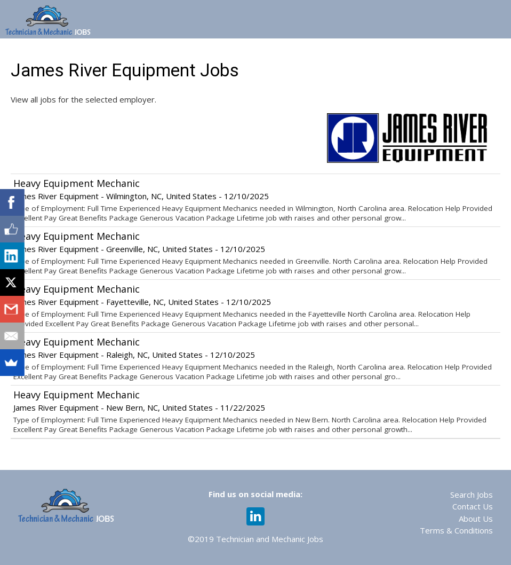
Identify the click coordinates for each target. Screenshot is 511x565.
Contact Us (472, 506)
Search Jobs (471, 494)
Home (71, 52)
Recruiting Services (428, 52)
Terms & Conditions (456, 530)
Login (494, 52)
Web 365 (241, 52)
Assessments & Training (324, 52)
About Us (476, 518)
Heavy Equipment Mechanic (76, 183)
